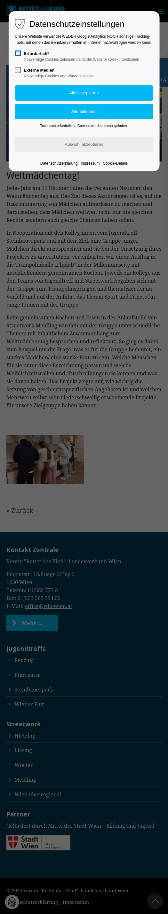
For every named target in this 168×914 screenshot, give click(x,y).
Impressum (90, 163)
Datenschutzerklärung (59, 163)
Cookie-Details (115, 163)
